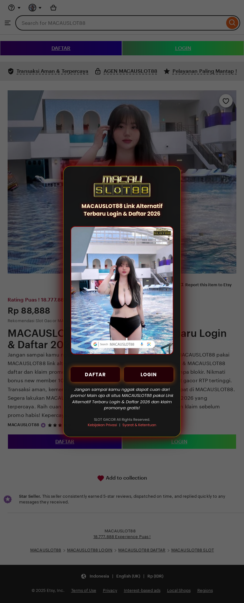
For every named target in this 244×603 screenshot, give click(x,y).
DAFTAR (95, 374)
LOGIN (148, 374)
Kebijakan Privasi (102, 424)
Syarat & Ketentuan (139, 424)
